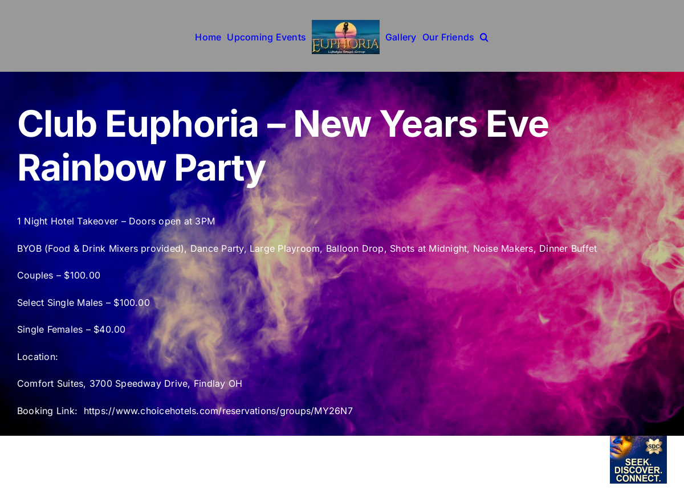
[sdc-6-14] (638, 440)
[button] (484, 36)
